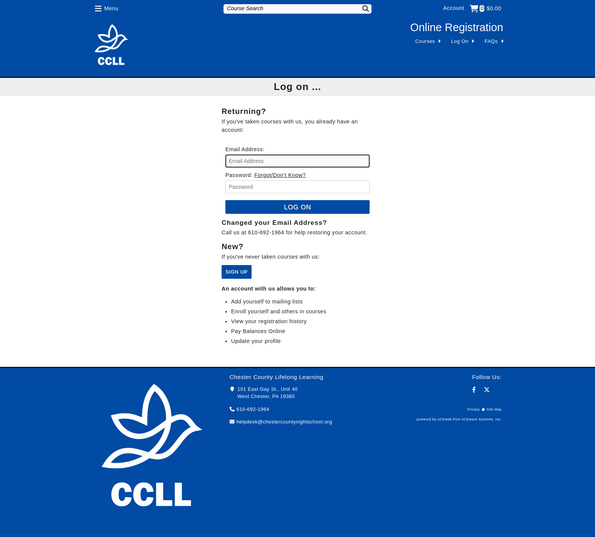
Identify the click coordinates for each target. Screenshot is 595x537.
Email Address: (244, 149)
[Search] (361, 8)
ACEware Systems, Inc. (481, 419)
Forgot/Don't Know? (280, 175)
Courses (425, 41)
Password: (239, 175)
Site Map (494, 409)
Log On (460, 41)
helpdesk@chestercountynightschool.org (284, 422)
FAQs (491, 41)
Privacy (473, 409)
